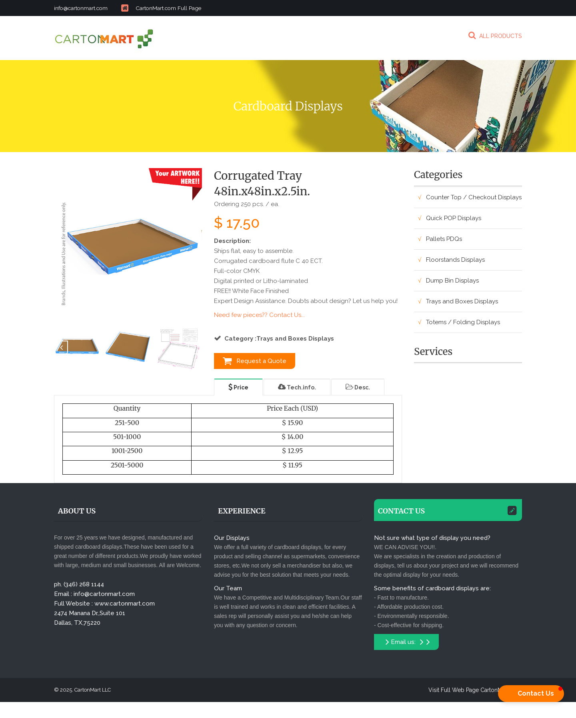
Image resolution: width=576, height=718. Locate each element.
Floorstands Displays (455, 259)
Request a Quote (254, 361)
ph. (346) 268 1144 (79, 584)
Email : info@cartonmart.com (94, 594)
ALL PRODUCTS (495, 35)
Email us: (408, 642)
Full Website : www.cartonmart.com (104, 603)
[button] (531, 693)
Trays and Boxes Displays (462, 301)
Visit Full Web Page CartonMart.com (475, 690)
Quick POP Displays (453, 218)
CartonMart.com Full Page (170, 8)
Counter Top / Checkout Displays (474, 197)
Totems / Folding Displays (463, 322)
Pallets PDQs (444, 239)
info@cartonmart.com (95, 8)
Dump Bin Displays (452, 280)
